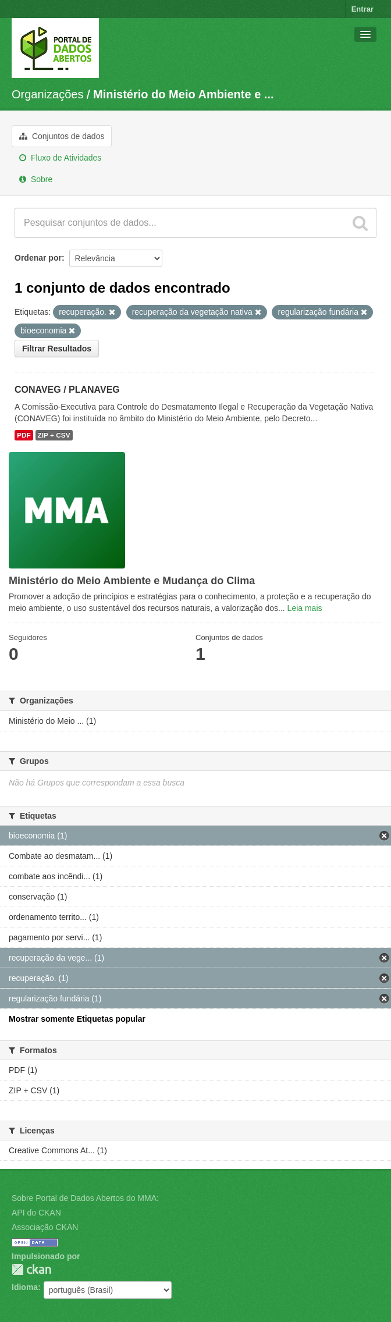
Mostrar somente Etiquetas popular (77, 1019)
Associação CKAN (45, 1227)
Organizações (47, 94)
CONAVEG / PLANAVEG (67, 390)
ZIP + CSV (54, 435)
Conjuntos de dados (61, 136)
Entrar (362, 9)
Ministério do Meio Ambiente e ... (183, 94)
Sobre (35, 179)
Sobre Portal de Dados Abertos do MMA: (85, 1198)
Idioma (25, 1287)
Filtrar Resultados (56, 348)
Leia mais (304, 608)
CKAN (31, 1269)
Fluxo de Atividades (60, 157)
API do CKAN (36, 1212)
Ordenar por (38, 257)
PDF (24, 435)
